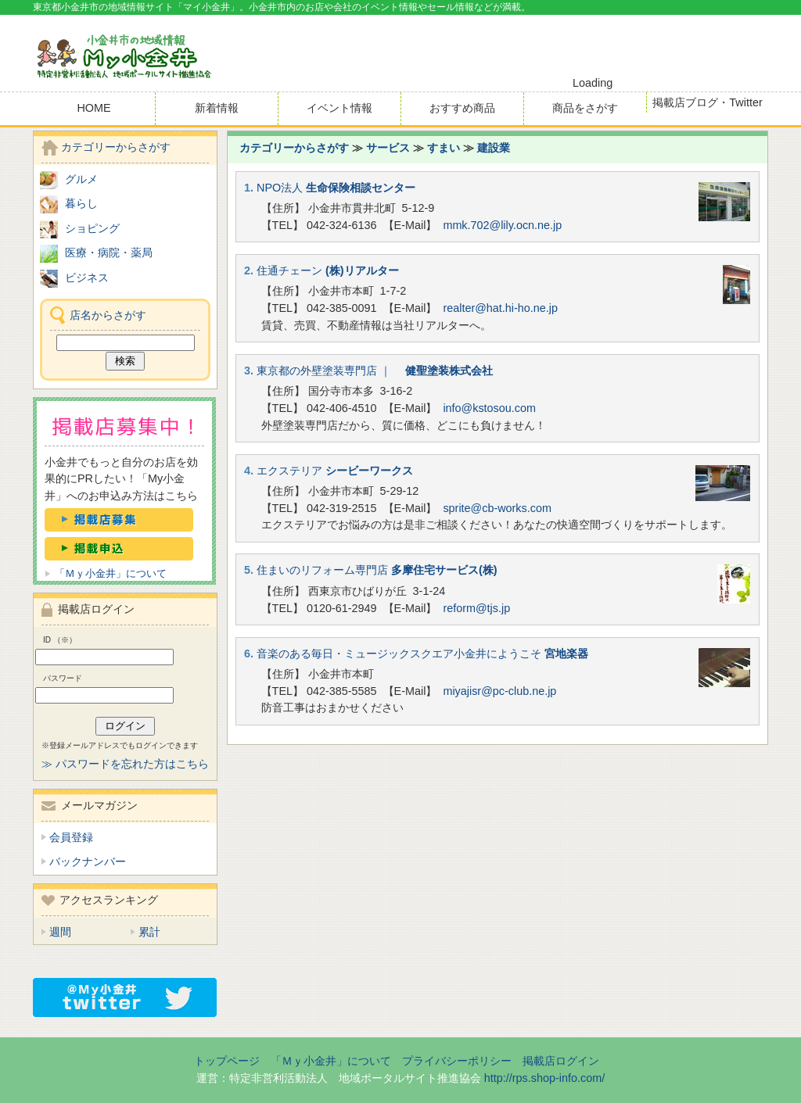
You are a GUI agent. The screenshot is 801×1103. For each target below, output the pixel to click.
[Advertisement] (585, 46)
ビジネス (87, 277)
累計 (149, 932)
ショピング (92, 228)
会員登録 (71, 837)
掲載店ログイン (561, 1061)
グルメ (81, 179)
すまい (443, 147)
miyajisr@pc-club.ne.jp (499, 691)
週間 (60, 932)
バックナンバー (87, 861)
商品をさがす (585, 108)
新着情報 (217, 108)
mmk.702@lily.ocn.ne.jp (502, 225)
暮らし (81, 203)
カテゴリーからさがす (294, 147)
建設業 (493, 147)
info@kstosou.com (489, 408)
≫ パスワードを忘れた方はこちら (125, 763)
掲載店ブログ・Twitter (707, 102)
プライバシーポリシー (457, 1061)
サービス (388, 147)
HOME (93, 108)
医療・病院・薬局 (109, 252)
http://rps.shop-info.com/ (544, 1078)
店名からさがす (108, 315)
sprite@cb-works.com (497, 508)
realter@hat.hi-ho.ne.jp (500, 308)
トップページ (227, 1061)
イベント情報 (339, 108)
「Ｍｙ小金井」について (111, 573)
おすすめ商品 (462, 108)
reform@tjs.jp (476, 608)
